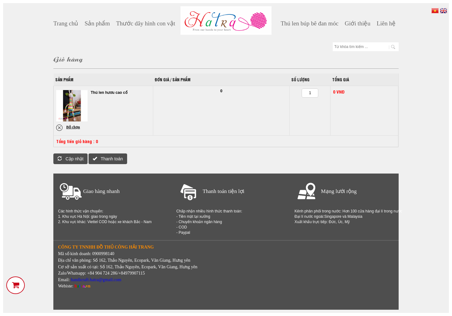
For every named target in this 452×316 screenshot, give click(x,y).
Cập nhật (70, 158)
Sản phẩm (97, 23)
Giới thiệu (357, 23)
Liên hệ (386, 23)
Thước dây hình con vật (145, 23)
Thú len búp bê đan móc (309, 23)
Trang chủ (65, 23)
